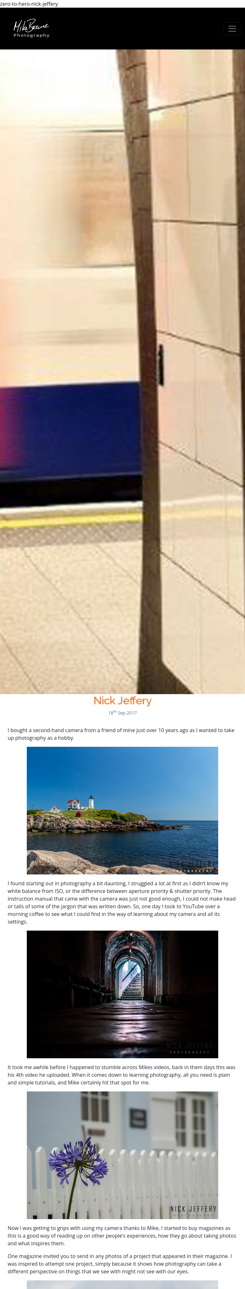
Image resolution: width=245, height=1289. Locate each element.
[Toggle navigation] (232, 28)
